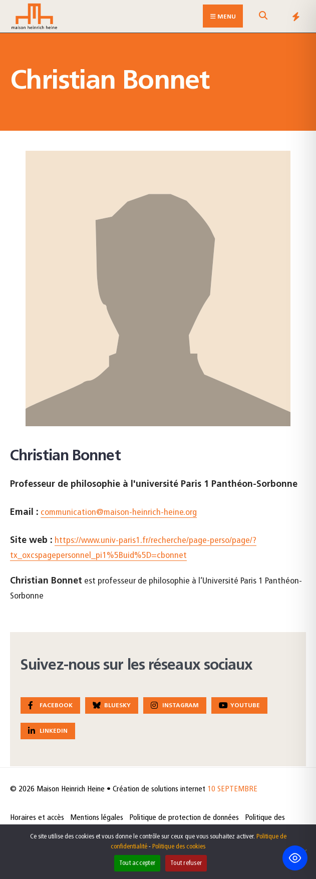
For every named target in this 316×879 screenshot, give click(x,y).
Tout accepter (137, 863)
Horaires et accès (37, 818)
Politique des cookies (178, 846)
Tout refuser (186, 863)
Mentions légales (96, 818)
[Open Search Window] (263, 18)
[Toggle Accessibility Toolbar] (294, 857)
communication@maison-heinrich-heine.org (119, 512)
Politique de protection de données (184, 818)
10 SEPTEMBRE (232, 789)
